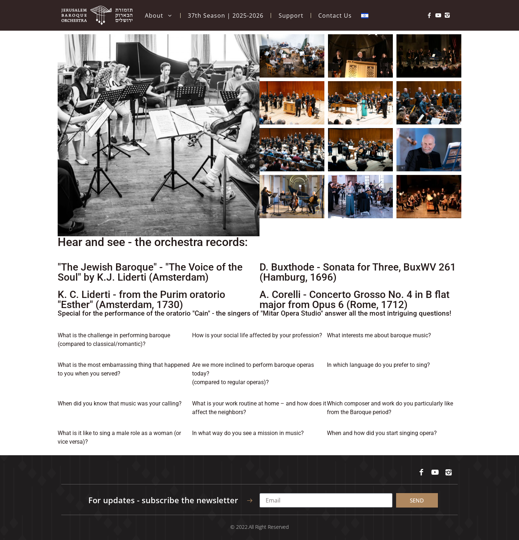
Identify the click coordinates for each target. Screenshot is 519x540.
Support (291, 15)
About (159, 15)
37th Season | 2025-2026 (225, 15)
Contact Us (335, 15)
